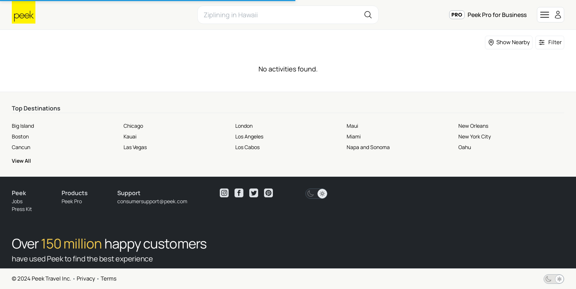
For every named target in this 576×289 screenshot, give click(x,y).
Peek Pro (72, 201)
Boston (20, 136)
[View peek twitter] (253, 192)
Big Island (23, 125)
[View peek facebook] (239, 192)
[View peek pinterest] (268, 192)
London (244, 125)
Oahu (464, 147)
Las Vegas (135, 147)
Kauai (130, 136)
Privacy (86, 278)
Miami (354, 136)
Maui (352, 125)
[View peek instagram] (224, 192)
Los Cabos (247, 147)
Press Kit (22, 208)
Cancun (21, 147)
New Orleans (473, 125)
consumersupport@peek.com (152, 201)
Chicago (133, 125)
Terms (109, 278)
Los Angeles (249, 136)
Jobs (17, 201)
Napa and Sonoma (368, 147)
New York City (474, 136)
